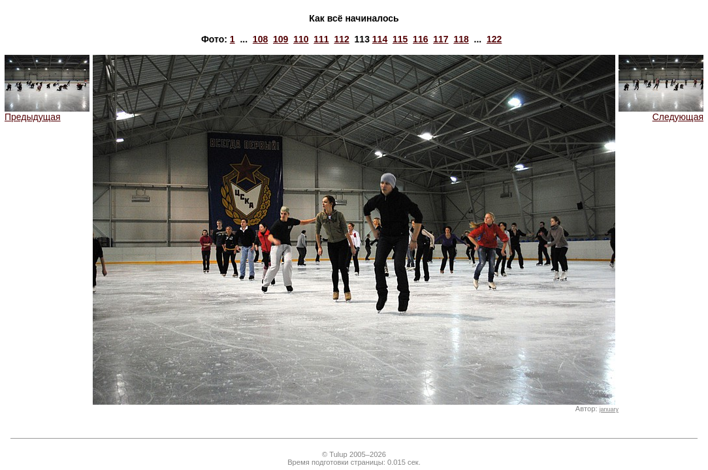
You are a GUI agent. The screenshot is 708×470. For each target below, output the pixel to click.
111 (321, 39)
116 (420, 39)
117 (440, 39)
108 (260, 39)
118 (460, 39)
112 (341, 39)
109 (280, 39)
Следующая (661, 112)
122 (494, 39)
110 (300, 39)
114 (379, 39)
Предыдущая (47, 112)
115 (400, 39)
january (609, 409)
